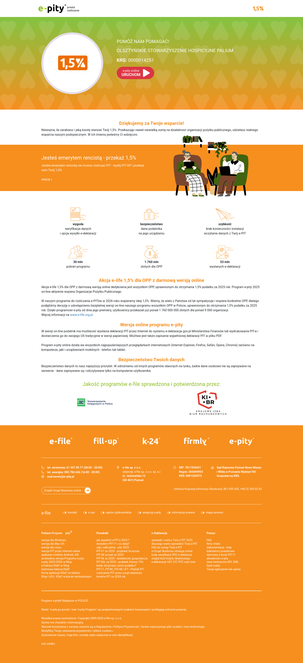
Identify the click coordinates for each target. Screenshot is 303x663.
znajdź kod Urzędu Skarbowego (171, 558)
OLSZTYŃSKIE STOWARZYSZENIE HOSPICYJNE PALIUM (175, 50)
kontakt (72, 512)
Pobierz (56, 532)
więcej (45, 179)
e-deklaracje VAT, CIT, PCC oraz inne (173, 562)
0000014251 (135, 60)
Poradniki (102, 533)
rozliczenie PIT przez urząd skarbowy (119, 573)
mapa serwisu (214, 512)
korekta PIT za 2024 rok (111, 576)
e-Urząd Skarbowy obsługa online (172, 551)
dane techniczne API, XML (223, 562)
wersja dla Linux (51, 547)
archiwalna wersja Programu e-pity (62, 558)
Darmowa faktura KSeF (55, 569)
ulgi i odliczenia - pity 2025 (112, 547)
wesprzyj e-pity (152, 512)
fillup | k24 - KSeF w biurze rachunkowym (66, 576)
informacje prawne (183, 512)
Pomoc (211, 533)
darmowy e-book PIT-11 (221, 554)
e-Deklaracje (159, 533)
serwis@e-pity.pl (63, 476)
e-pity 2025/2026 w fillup (56, 562)
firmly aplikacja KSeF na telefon (60, 573)
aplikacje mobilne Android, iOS (60, 554)
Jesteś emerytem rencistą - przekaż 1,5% (88, 158)
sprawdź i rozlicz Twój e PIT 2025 (172, 540)
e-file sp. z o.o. (113, 618)
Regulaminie (104, 626)
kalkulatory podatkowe (220, 551)
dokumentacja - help (219, 547)
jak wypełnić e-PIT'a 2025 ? (112, 540)
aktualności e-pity (217, 558)
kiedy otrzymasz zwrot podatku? (116, 565)
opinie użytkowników (119, 512)
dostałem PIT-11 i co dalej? (112, 543)
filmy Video (213, 543)
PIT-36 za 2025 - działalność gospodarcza (122, 558)
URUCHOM (131, 73)
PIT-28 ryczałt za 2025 (110, 554)
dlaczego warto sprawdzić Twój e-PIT (174, 543)
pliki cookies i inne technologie (185, 626)
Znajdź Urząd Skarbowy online (62, 490)
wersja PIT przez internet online (60, 551)
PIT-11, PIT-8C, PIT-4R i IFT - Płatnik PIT (120, 569)
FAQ (209, 540)
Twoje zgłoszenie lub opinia (224, 569)
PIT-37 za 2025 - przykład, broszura (117, 551)
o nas (91, 512)
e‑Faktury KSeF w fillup (55, 565)
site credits (48, 643)
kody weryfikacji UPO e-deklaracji (172, 554)
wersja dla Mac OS (52, 543)
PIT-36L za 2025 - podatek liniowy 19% (119, 562)
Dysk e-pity (213, 565)
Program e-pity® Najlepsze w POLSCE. (65, 600)
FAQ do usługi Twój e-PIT (167, 547)
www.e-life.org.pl (81, 315)
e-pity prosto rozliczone (58, 8)
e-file (46, 512)
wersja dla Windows (53, 540)
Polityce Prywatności (126, 626)
